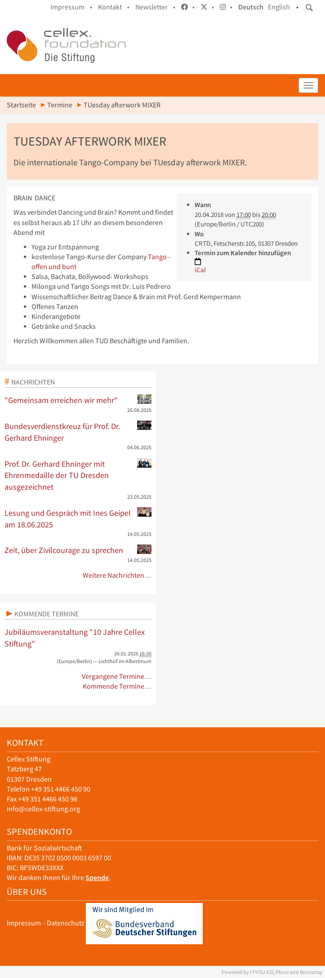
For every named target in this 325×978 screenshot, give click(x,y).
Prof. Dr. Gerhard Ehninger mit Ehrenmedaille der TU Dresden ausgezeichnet (77, 475)
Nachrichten (33, 381)
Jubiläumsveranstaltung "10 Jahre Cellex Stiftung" (74, 638)
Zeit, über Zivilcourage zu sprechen (77, 549)
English (279, 7)
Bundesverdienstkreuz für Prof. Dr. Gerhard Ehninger (77, 431)
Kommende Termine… (117, 686)
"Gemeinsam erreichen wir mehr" (77, 399)
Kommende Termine (46, 613)
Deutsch (250, 7)
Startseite (21, 105)
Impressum (24, 923)
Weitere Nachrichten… (117, 575)
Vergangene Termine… (116, 676)
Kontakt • (113, 7)
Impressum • (71, 7)
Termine (59, 105)
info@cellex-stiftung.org (43, 809)
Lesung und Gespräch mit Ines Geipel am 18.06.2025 (77, 518)
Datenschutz (66, 923)
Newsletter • (155, 7)
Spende (97, 877)
